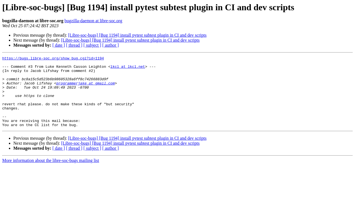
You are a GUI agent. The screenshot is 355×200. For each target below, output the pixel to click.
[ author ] (110, 45)
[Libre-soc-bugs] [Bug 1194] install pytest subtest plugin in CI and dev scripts (137, 35)
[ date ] (58, 45)
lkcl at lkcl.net (127, 68)
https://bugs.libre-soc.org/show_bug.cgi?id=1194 (53, 58)
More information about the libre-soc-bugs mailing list (50, 174)
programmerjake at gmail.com (85, 88)
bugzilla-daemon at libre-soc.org (93, 20)
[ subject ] (92, 45)
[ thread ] (74, 45)
